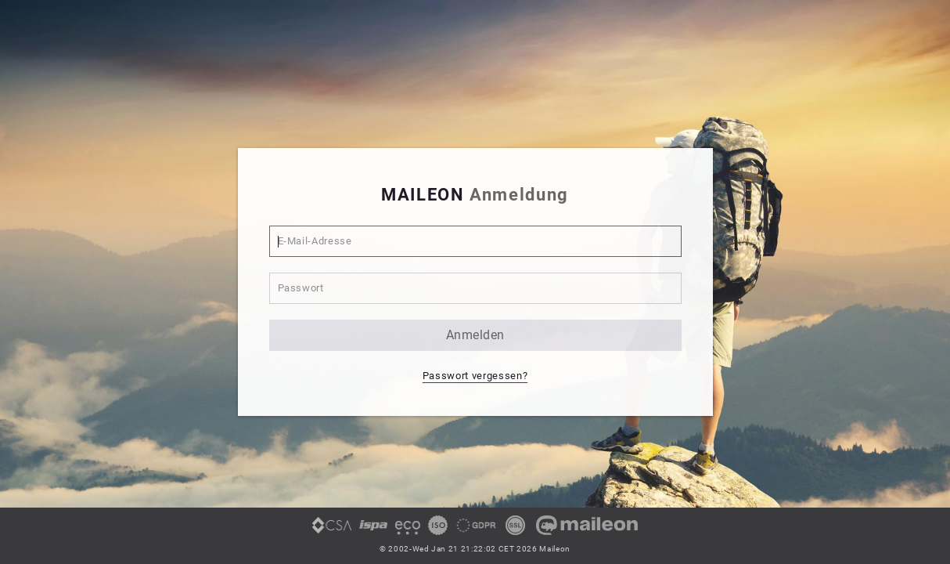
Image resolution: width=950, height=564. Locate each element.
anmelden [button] (475, 334)
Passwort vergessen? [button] (475, 375)
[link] (331, 531)
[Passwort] (475, 288)
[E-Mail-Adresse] (475, 241)
